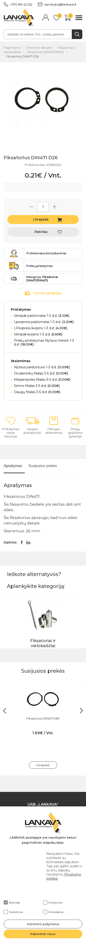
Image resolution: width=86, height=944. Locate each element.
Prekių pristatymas (39, 266)
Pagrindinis (12, 47)
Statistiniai (13, 912)
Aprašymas (13, 466)
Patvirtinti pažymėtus (43, 924)
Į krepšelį (40, 219)
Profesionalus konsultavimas (46, 253)
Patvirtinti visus (43, 934)
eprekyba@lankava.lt (57, 4)
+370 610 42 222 (18, 4)
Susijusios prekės (42, 466)
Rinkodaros (53, 912)
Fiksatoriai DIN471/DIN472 (45, 52)
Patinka (40, 232)
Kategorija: (42, 278)
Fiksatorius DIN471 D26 (22, 56)
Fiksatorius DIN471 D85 (42, 718)
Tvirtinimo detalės (39, 47)
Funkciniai (52, 902)
